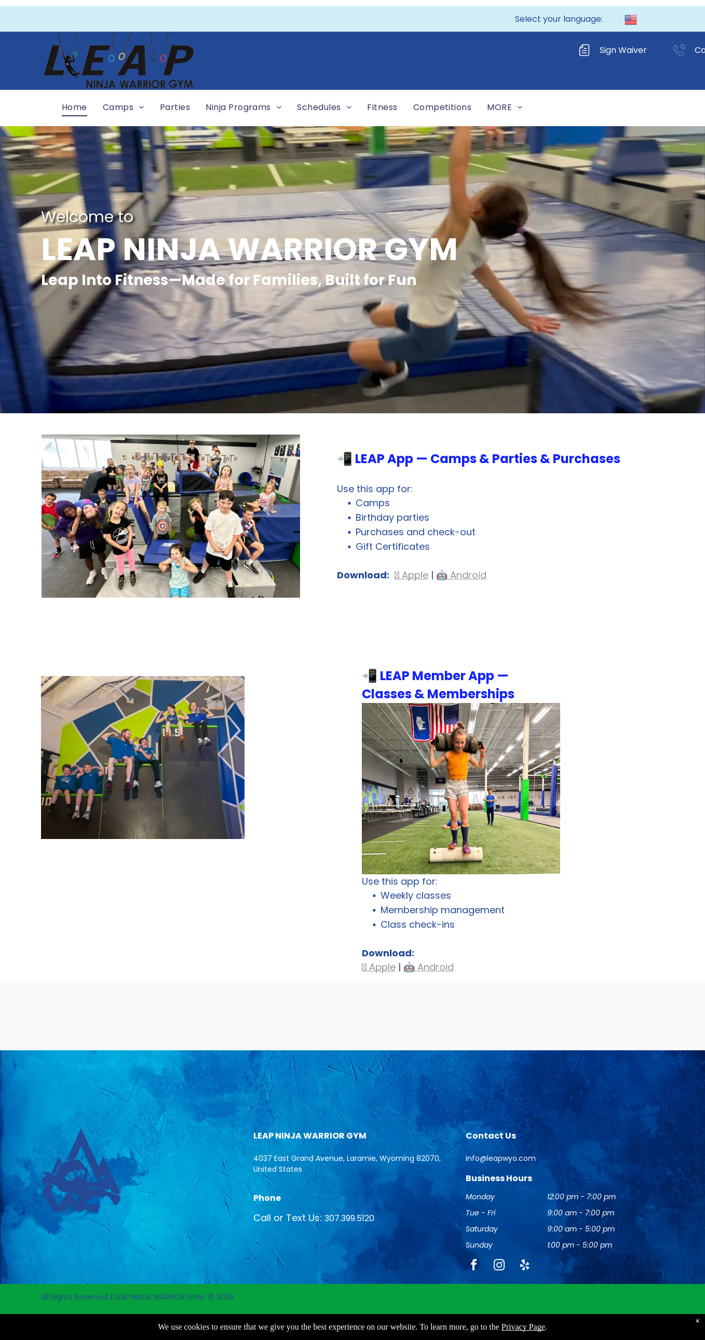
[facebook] (474, 1266)
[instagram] (499, 1266)
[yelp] (525, 1266)
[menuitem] (74, 107)
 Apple (411, 575)
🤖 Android (461, 575)
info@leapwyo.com (501, 1158)
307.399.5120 (349, 1218)
